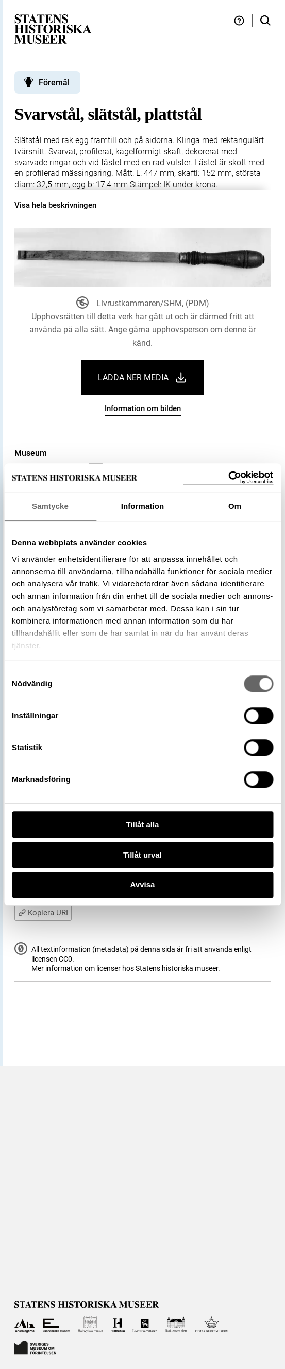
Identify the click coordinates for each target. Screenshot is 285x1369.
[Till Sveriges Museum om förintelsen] (35, 1346)
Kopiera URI (43, 912)
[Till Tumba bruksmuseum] (212, 1324)
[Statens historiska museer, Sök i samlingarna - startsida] (53, 28)
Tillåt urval (142, 854)
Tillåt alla (142, 824)
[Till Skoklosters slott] (176, 1324)
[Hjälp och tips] (239, 20)
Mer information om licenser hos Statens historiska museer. (125, 968)
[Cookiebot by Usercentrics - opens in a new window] (228, 478)
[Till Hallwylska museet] (90, 1324)
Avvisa (142, 884)
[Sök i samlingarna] (265, 20)
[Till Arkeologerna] (25, 1324)
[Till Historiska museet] (118, 1324)
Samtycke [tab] (50, 506)
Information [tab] (142, 506)
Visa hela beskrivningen (55, 205)
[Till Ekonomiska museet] (56, 1324)
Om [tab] (234, 506)
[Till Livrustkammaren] (144, 1324)
